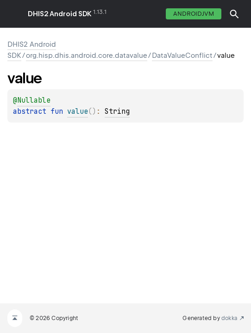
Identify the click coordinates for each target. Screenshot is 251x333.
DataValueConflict (182, 55)
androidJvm (193, 13)
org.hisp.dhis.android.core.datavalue (86, 55)
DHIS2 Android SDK (60, 14)
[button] (234, 14)
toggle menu (13, 13)
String (117, 111)
